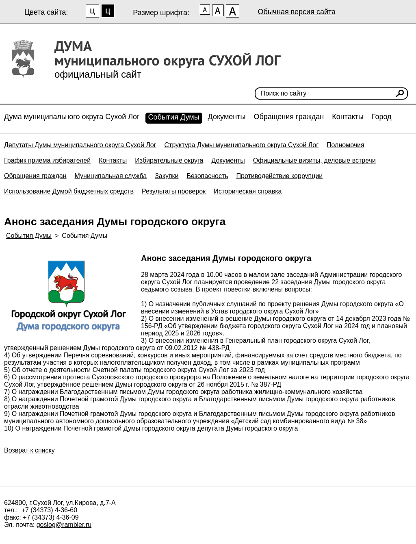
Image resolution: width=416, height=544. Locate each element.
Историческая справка (248, 191)
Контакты (348, 117)
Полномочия (345, 144)
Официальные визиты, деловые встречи (314, 160)
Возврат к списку (29, 450)
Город (382, 117)
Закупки (166, 175)
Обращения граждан (289, 117)
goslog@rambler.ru (64, 524)
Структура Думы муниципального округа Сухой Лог (242, 144)
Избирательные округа (169, 160)
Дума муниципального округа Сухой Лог (72, 117)
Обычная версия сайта (297, 12)
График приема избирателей (47, 160)
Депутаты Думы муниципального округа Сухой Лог (80, 144)
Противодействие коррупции (279, 175)
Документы (227, 117)
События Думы (173, 117)
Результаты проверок (174, 191)
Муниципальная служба (111, 175)
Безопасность (207, 175)
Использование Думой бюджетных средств (69, 191)
